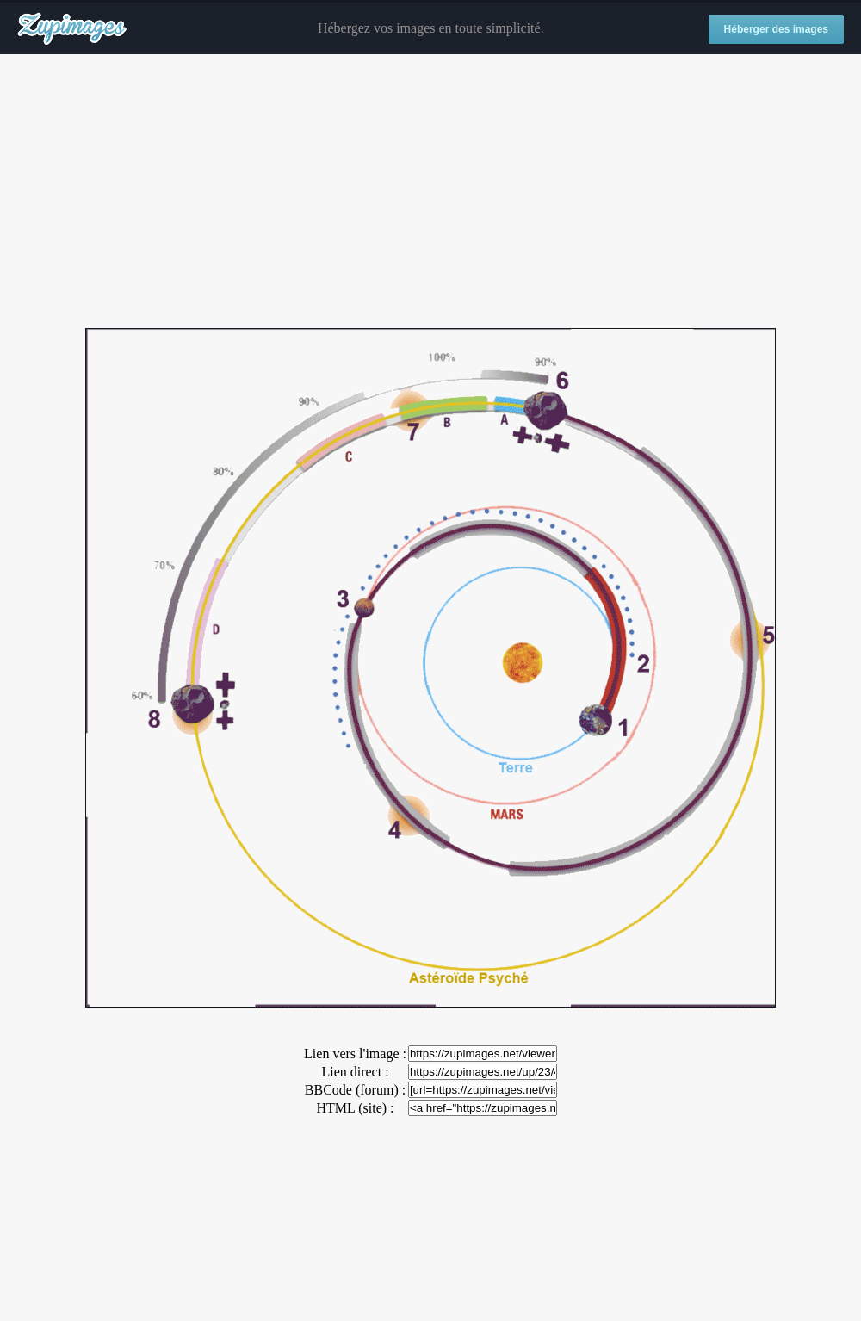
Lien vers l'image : (355, 1053)
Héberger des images (776, 29)
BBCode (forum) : (355, 1089)
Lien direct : (354, 1071)
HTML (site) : (354, 1108)
